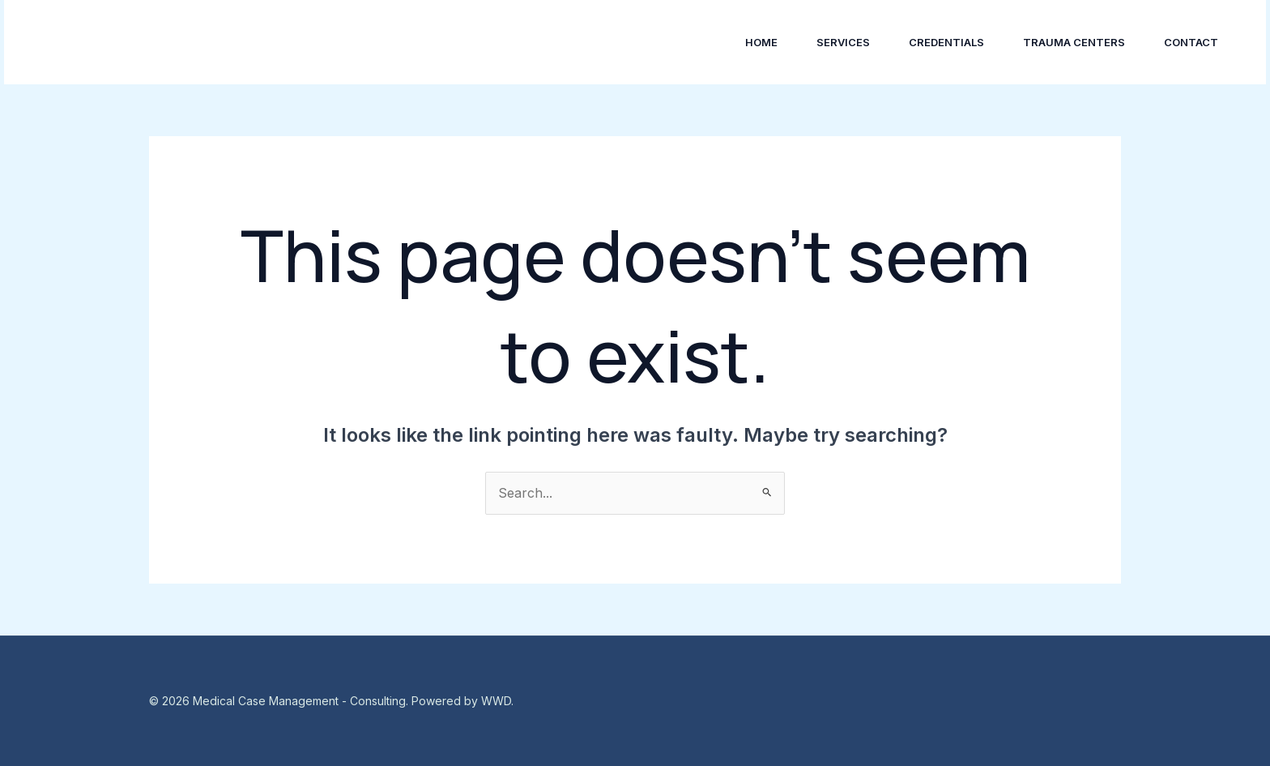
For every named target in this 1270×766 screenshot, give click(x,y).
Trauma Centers (1074, 42)
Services (843, 42)
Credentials (946, 42)
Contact (1191, 42)
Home (761, 42)
